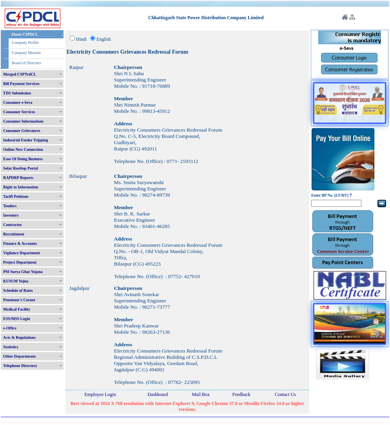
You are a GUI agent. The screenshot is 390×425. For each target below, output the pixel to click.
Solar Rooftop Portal (20, 168)
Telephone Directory (20, 366)
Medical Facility (16, 309)
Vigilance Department (21, 253)
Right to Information (20, 187)
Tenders (9, 206)
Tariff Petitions (15, 196)
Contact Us (285, 394)
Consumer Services (19, 112)
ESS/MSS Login (16, 318)
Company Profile (25, 42)
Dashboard (157, 394)
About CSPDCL (24, 34)
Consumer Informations (23, 121)
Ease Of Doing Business (23, 159)
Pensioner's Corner (19, 300)
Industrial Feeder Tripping (25, 140)
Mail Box (201, 394)
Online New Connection (23, 149)
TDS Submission (17, 93)
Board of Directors (26, 63)
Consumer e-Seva (18, 102)
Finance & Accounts (20, 243)
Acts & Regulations (19, 337)
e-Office (9, 328)
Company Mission (26, 53)
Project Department (19, 262)
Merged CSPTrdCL (19, 74)
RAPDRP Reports (18, 177)
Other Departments (19, 356)
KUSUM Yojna (15, 281)
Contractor (12, 224)
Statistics (10, 347)
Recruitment (13, 234)
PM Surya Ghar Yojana (23, 271)
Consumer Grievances (21, 130)
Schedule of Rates (18, 290)
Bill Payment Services (21, 83)
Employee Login (100, 394)
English (103, 39)
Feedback (241, 394)
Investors (10, 215)
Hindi (81, 39)
